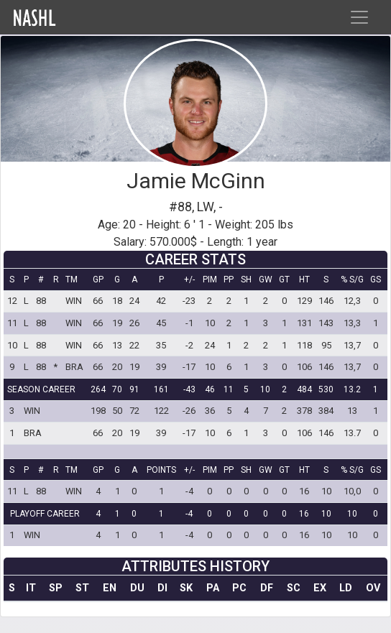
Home (65, 17)
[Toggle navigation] (359, 17)
